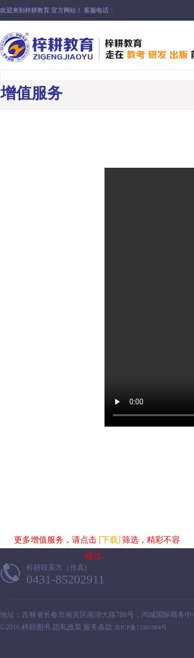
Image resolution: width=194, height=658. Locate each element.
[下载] (110, 539)
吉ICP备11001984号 (140, 627)
